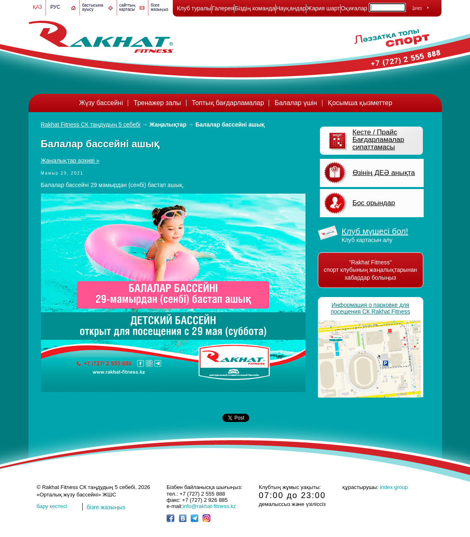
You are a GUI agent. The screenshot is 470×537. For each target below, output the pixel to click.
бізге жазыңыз (160, 7)
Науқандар (291, 8)
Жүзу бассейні (101, 102)
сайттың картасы (127, 7)
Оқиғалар (354, 8)
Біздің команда (255, 8)
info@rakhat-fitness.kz (209, 506)
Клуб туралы (194, 8)
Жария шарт (323, 8)
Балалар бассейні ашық (230, 124)
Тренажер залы (157, 102)
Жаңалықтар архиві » (70, 160)
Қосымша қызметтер (360, 102)
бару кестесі (52, 506)
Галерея (223, 8)
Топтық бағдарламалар (228, 102)
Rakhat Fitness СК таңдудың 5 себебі (91, 124)
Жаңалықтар (168, 124)
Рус (55, 7)
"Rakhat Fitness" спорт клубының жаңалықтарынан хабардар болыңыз (370, 270)
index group (394, 487)
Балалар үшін (295, 102)
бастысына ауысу (92, 7)
